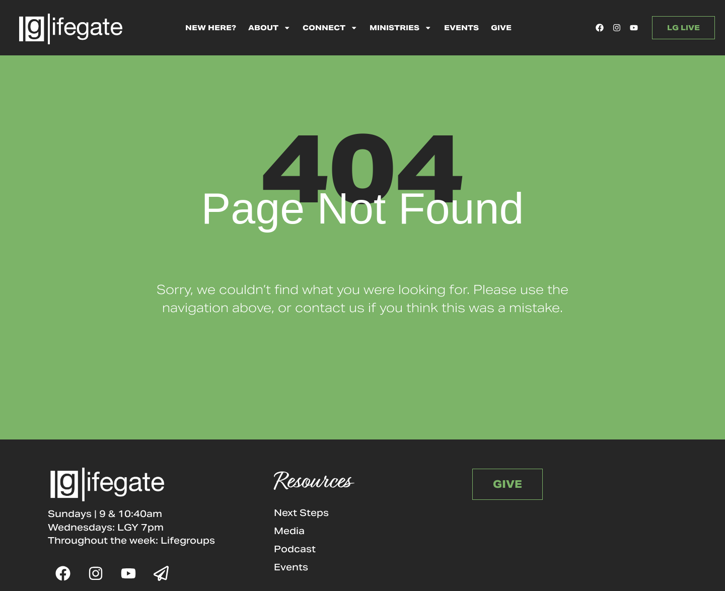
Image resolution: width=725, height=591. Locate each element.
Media (289, 531)
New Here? (210, 27)
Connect (330, 27)
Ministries (400, 27)
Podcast (295, 549)
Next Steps (301, 513)
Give (501, 27)
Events (461, 27)
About (269, 27)
